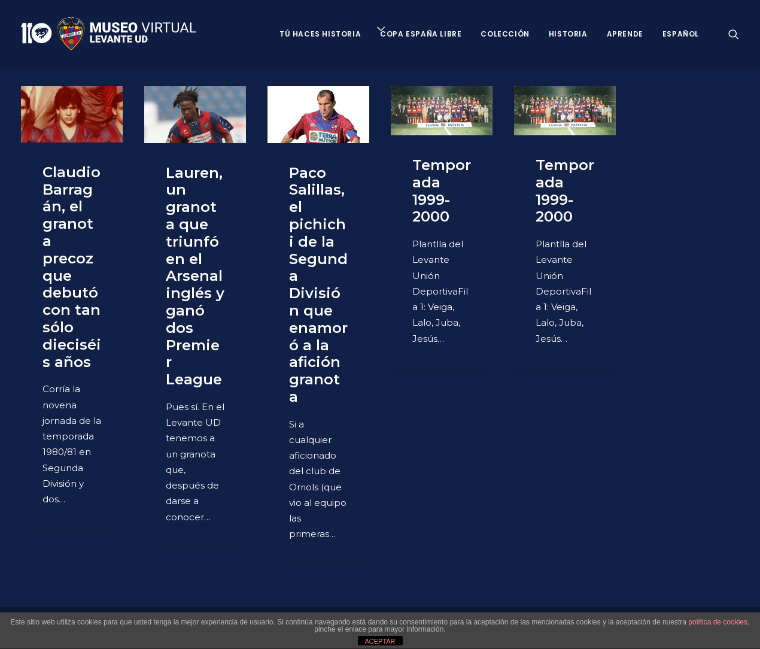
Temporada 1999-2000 (441, 190)
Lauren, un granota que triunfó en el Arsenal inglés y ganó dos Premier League (195, 276)
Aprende (625, 34)
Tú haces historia (320, 34)
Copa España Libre (420, 34)
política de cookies (717, 622)
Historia (568, 34)
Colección (505, 34)
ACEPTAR (379, 641)
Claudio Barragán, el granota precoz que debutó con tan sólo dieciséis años (71, 267)
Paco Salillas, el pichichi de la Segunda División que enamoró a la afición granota (318, 284)
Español (680, 34)
